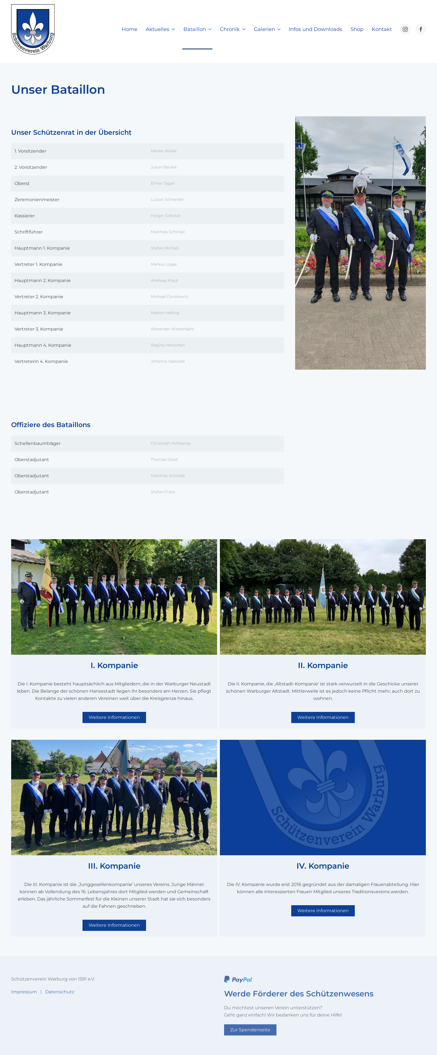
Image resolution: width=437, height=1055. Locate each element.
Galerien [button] (267, 29)
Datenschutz (59, 991)
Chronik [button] (233, 29)
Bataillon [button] (197, 29)
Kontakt (382, 29)
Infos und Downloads (315, 29)
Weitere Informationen (114, 717)
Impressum (24, 991)
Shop (357, 29)
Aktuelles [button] (160, 29)
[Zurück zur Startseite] (33, 29)
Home (129, 29)
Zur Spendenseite (250, 1029)
